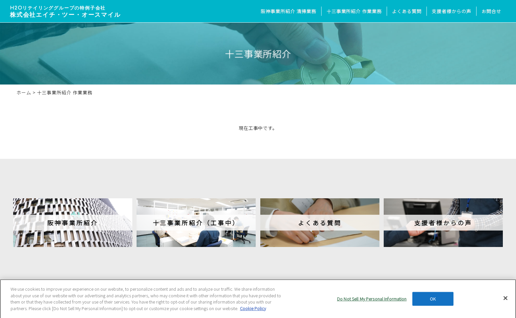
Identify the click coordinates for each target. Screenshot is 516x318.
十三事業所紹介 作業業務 (354, 11)
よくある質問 (407, 11)
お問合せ (491, 11)
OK (433, 301)
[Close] (505, 300)
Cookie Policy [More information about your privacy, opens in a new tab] (253, 310)
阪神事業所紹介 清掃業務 (288, 11)
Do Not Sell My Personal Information (372, 301)
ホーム (23, 92)
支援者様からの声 (451, 11)
